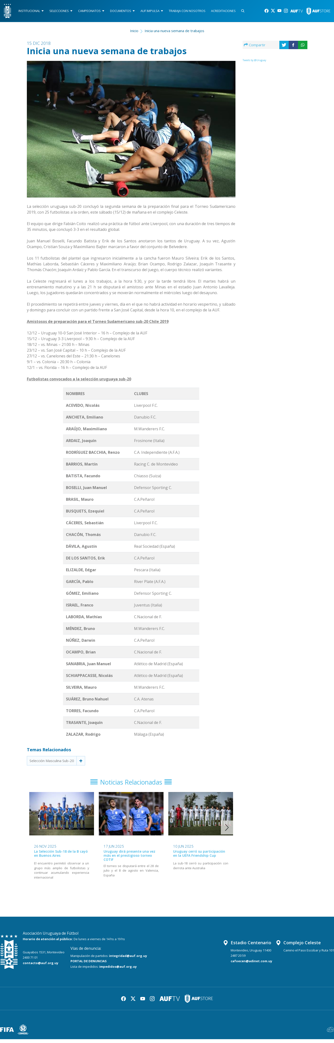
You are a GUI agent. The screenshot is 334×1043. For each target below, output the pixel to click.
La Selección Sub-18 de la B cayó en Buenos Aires (61, 857)
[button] (227, 831)
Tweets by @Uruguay (254, 62)
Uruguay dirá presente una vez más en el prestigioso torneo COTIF (129, 859)
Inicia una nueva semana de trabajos (174, 32)
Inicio (134, 32)
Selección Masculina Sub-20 (51, 762)
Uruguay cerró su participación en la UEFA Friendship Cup (199, 857)
